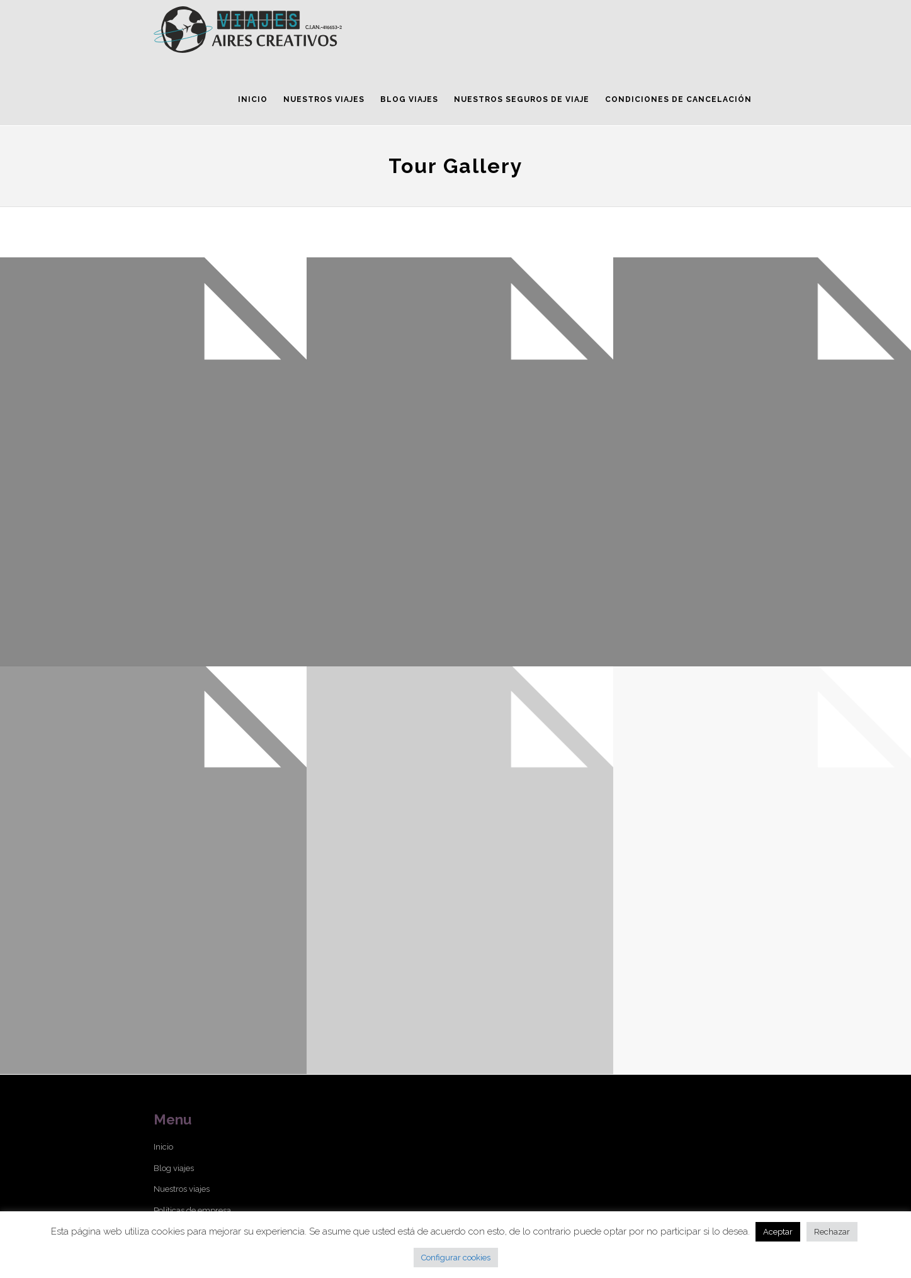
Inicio (163, 1147)
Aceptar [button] (778, 1231)
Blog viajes (174, 1168)
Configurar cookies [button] (455, 1257)
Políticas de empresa (192, 1210)
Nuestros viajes (182, 1189)
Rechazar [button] (832, 1231)
